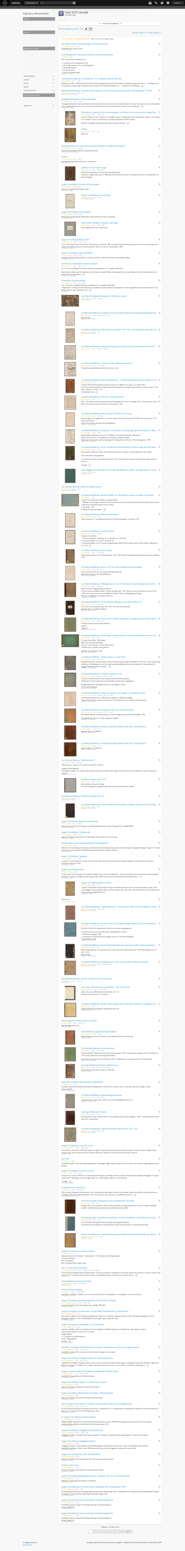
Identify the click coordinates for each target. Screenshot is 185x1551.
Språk (162, 3)
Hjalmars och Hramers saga (93, 167)
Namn (26, 79)
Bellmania (65, 899)
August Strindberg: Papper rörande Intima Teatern (84, 1382)
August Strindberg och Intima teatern (36, 41)
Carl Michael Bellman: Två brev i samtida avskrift (102, 396)
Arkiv (25, 101)
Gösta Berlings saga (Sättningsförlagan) (99, 1031)
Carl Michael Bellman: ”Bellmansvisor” (78, 760)
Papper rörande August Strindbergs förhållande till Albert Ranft (89, 1371)
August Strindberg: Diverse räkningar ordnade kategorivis (87, 1500)
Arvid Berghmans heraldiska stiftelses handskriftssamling (87, 54)
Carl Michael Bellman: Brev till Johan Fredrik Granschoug (106, 413)
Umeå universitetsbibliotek (32, 57)
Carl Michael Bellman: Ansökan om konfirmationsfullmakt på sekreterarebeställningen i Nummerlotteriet (128, 313)
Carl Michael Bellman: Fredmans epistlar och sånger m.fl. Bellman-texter (113, 693)
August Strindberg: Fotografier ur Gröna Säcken (82, 1324)
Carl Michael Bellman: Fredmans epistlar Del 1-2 (82, 796)
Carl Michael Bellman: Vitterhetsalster (98, 1048)
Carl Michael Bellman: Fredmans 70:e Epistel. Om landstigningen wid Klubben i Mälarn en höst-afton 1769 (128, 430)
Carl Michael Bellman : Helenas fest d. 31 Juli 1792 (103, 657)
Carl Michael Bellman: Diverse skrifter (97, 531)
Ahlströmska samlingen (71, 1289)
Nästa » (128, 1531)
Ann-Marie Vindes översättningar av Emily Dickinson (84, 44)
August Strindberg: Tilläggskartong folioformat (82, 1430)
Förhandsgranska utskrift (69, 29)
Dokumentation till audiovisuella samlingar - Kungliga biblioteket (46, 72)
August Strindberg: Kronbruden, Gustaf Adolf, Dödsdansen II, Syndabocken (95, 1311)
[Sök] (58, 2)
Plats (26, 83)
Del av (26, 32)
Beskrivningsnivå (31, 95)
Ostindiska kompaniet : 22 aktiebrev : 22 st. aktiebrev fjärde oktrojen (91, 78)
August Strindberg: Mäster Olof (75, 239)
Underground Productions (73, 1187)
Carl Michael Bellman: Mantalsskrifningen (99, 514)
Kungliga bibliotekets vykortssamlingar (78, 99)
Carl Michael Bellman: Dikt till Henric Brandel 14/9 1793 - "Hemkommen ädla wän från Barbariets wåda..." (127, 329)
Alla (24, 35)
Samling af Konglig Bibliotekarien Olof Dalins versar (104, 296)
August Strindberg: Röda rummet (96, 882)
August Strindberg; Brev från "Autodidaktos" (81, 1454)
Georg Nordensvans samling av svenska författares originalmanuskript (93, 146)
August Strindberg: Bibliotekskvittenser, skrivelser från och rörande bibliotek (95, 1476)
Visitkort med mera (70, 1465)
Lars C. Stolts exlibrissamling (74, 1268)
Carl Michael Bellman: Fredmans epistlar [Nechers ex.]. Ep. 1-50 (109, 1128)
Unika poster (27, 22)
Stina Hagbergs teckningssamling (76, 1281)
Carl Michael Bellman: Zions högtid (96, 550)
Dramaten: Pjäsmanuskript (73, 280)
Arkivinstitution (31, 48)
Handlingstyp (30, 90)
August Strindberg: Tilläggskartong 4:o (78, 1441)
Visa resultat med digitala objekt (102, 39)
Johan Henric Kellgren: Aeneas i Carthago (99, 223)
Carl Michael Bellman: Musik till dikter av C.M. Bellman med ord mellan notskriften (117, 495)
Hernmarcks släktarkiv (31, 44)
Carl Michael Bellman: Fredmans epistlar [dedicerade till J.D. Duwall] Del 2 (113, 726)
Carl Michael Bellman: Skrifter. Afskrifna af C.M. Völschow (86, 978)
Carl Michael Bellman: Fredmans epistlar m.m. (101, 673)
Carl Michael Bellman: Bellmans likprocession (81, 486)
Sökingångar (30, 3)
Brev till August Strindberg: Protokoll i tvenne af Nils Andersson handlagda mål (96, 1403)
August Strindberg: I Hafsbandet (75, 832)
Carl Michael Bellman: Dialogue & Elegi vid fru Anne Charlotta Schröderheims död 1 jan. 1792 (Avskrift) (126, 346)
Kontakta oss (27, 1545)
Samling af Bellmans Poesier (93, 1112)
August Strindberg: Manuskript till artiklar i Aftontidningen (87, 1393)
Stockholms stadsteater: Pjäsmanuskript (79, 263)
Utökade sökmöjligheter (110, 23)
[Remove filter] (64, 18)
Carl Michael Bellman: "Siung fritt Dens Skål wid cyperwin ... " (108, 363)
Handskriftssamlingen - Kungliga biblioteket (38, 54)
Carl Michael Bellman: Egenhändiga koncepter (101, 1095)
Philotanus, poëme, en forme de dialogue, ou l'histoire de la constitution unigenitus (118, 112)
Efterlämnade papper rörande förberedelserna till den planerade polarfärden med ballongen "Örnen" (106, 90)
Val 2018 (65, 1158)
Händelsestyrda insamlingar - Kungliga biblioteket (40, 69)
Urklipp (156, 3)
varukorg (150, 3)
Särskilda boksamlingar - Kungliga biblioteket (39, 60)
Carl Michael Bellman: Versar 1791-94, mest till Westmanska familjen (111, 567)
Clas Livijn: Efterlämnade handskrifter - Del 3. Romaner (105, 987)
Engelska (26, 28)
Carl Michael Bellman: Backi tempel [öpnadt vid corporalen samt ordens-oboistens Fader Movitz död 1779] (128, 945)
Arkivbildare (29, 76)
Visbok (84, 129)
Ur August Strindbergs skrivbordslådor (78, 1417)
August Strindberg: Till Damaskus (76, 212)
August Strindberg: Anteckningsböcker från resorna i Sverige (88, 1300)
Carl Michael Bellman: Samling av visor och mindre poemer (107, 709)
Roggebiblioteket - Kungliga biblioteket (37, 66)
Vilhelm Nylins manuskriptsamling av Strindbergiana (84, 843)
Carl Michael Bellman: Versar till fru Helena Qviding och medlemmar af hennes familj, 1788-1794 (124, 618)
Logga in (177, 3)
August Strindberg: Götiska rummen (77, 1170)
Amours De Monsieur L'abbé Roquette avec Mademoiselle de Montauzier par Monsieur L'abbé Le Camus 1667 (130, 1234)
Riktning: (135, 33)
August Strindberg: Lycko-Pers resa (77, 1145)
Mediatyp (28, 105)
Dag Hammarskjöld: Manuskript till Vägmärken (82, 1082)
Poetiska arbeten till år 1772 (93, 779)
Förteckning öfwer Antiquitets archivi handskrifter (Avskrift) (107, 1200)
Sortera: (151, 33)
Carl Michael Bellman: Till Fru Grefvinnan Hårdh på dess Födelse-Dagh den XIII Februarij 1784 (122, 447)
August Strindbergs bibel (72, 869)
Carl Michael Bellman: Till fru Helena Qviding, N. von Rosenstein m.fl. (111, 602)
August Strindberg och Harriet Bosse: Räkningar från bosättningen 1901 (93, 1487)
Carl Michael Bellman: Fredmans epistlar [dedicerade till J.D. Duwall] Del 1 (113, 743)
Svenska (26, 25)
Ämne (26, 86)
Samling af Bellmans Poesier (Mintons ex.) (99, 1065)
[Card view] (86, 29)
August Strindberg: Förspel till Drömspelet (80, 184)
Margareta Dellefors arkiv (32, 38)
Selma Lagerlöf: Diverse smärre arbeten (79, 1020)
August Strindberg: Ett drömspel (95, 195)
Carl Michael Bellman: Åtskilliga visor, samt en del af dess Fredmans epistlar (114, 962)
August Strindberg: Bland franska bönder (79, 821)
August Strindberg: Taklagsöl (74, 856)
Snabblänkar (168, 3)
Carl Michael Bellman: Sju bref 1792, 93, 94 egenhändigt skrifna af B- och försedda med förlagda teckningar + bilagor (133, 923)
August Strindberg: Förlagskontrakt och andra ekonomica (87, 1358)
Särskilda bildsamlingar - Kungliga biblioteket (39, 63)
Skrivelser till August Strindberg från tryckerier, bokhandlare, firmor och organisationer (100, 1347)
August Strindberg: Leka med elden (77, 253)
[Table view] (90, 29)
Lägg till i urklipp (159, 44)
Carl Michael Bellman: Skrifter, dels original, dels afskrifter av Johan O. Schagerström (118, 1004)
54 (121, 1531)
